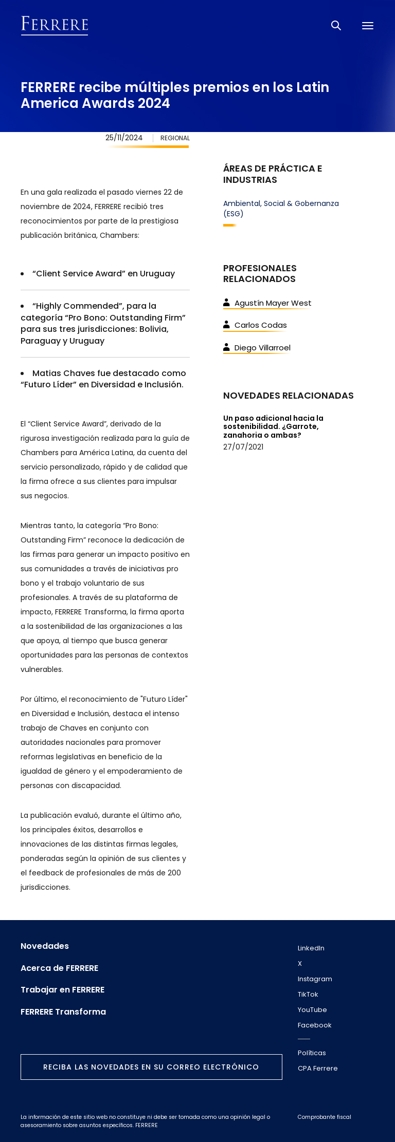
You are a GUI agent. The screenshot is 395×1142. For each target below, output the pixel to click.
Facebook (315, 1025)
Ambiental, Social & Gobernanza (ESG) (281, 208)
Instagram (315, 979)
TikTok (308, 994)
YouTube (312, 1010)
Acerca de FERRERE (59, 968)
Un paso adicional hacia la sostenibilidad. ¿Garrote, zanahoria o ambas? (273, 427)
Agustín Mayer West (267, 302)
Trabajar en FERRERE (62, 990)
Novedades (45, 946)
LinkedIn (311, 948)
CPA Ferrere (318, 1068)
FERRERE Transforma (63, 1012)
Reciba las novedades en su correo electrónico (151, 1067)
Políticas (312, 1053)
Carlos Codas (255, 325)
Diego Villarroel (257, 347)
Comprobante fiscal (324, 1117)
